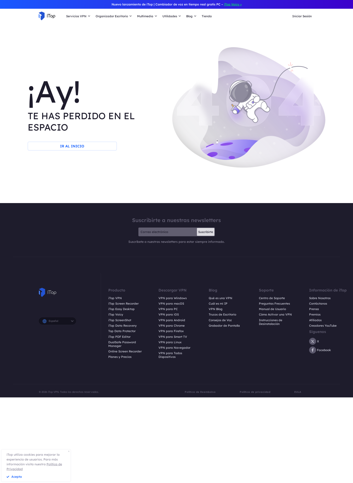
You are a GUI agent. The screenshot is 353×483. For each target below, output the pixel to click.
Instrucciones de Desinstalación (270, 322)
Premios (314, 314)
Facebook (320, 350)
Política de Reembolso (200, 391)
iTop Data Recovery (122, 325)
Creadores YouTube (323, 325)
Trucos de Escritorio (222, 314)
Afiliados (315, 320)
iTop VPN (115, 298)
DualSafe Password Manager (122, 344)
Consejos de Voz (220, 320)
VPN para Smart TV (172, 336)
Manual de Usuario (272, 309)
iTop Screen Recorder (123, 303)
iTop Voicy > (233, 4)
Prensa (314, 309)
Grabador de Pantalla (224, 325)
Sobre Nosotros (320, 298)
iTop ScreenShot (119, 320)
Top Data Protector (122, 331)
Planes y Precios (119, 357)
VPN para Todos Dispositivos (170, 355)
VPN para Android (171, 320)
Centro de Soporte (272, 298)
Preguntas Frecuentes (274, 303)
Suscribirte (205, 232)
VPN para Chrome (171, 325)
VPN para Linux (170, 342)
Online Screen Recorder (125, 351)
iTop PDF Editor (119, 336)
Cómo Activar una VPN (275, 314)
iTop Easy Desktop (121, 309)
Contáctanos (318, 303)
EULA (297, 391)
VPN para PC (168, 309)
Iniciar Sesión (302, 16)
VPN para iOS (168, 314)
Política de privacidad (255, 391)
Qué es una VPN (220, 298)
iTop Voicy (115, 314)
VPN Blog (215, 309)
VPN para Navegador (174, 347)
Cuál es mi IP (218, 303)
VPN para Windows (172, 298)
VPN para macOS (171, 303)
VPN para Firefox (171, 331)
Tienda (207, 16)
